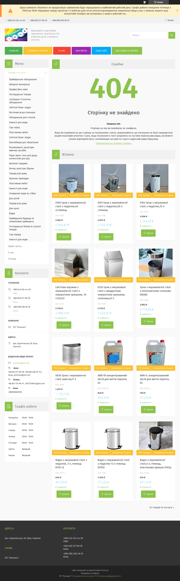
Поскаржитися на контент (83, 576)
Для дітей (14, 198)
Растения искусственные (22, 112)
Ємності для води (18, 122)
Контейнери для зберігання (23, 142)
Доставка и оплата (127, 50)
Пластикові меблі (18, 183)
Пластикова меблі (18, 132)
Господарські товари (20, 94)
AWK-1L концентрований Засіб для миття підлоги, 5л (154, 379)
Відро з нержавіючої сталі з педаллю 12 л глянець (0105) (114, 463)
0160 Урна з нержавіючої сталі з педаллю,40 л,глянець (70, 206)
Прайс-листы (15, 246)
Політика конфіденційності (109, 576)
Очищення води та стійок (22, 193)
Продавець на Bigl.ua (90, 573)
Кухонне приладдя (19, 178)
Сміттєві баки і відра (20, 107)
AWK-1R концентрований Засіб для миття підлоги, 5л (112, 379)
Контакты (81, 50)
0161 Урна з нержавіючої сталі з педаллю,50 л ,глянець (113, 206)
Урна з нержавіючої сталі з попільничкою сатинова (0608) (155, 291)
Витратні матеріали (19, 84)
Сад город (14, 127)
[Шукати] (171, 35)
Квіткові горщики (18, 163)
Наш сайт (101, 50)
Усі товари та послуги (160, 507)
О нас (62, 50)
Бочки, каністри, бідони (21, 168)
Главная (13, 50)
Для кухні (14, 208)
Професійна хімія (18, 89)
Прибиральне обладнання (23, 79)
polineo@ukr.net (21, 363)
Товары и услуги (37, 50)
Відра (12, 213)
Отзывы (12, 258)
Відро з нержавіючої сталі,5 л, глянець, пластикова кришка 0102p (155, 463)
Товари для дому (18, 173)
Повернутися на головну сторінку (113, 143)
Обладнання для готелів (22, 117)
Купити (65, 237)
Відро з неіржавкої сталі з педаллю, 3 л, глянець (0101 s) (71, 463)
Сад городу (15, 234)
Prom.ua (104, 570)
